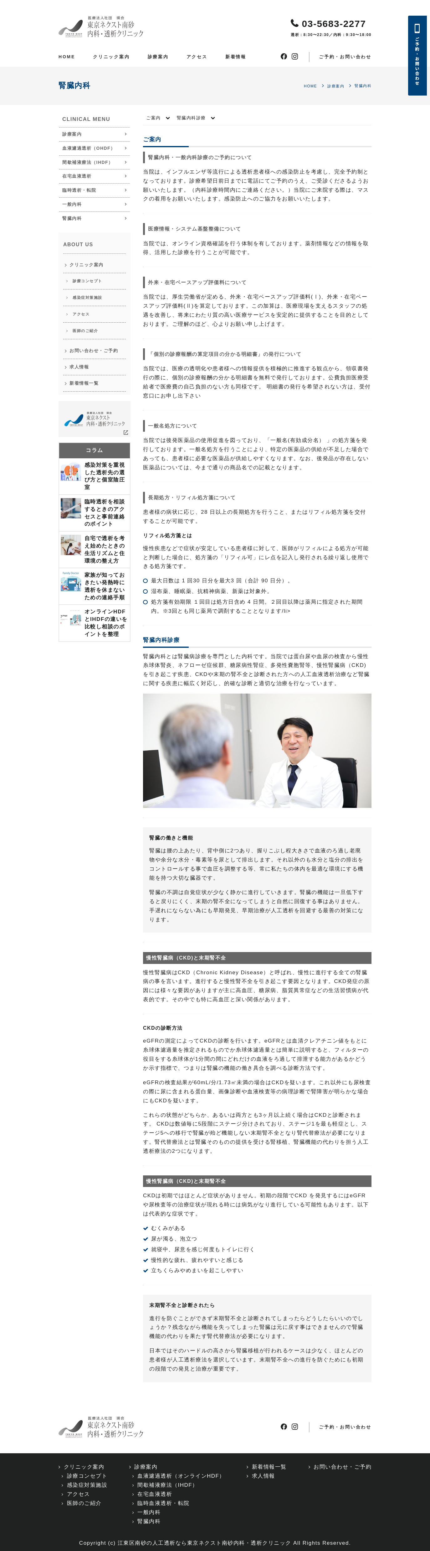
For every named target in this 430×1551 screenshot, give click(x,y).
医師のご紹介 (85, 331)
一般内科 (72, 204)
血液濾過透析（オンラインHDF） (181, 1476)
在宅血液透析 (76, 176)
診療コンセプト (87, 281)
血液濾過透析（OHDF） (88, 148)
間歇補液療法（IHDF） (87, 162)
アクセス (197, 56)
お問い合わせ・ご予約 (93, 350)
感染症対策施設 (87, 297)
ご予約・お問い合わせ (345, 56)
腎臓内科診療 (191, 117)
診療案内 (158, 56)
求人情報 (79, 366)
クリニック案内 (111, 56)
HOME (67, 56)
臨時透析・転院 (79, 190)
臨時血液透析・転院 (163, 1503)
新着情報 (235, 56)
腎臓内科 (72, 218)
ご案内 (153, 117)
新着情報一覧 (84, 383)
